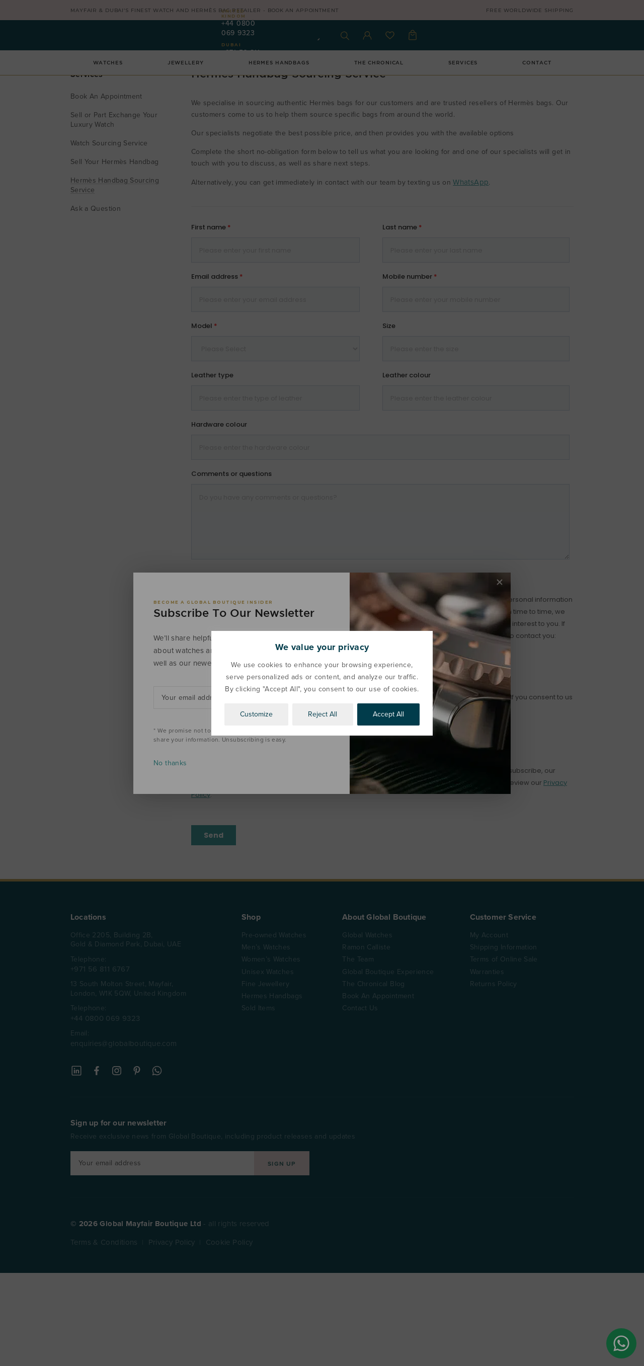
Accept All (388, 714)
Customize (256, 714)
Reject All (322, 714)
